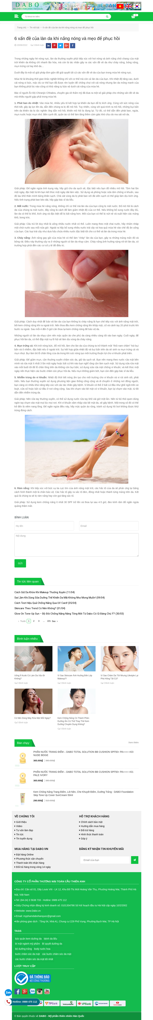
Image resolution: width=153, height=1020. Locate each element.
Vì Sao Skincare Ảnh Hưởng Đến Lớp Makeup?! (75, 677)
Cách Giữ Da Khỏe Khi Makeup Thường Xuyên (40, 592)
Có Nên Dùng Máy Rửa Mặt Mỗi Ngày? (32, 718)
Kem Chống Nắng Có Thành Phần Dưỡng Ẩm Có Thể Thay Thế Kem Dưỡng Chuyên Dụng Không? (73, 721)
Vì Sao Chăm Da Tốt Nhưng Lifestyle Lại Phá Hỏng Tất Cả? (119, 677)
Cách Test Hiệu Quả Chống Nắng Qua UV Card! (40, 603)
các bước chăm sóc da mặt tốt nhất (34, 959)
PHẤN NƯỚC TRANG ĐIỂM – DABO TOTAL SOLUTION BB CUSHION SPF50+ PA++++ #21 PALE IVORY (83, 773)
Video (19, 826)
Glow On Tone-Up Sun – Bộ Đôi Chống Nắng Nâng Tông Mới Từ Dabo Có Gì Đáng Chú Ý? (64, 613)
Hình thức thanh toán (92, 834)
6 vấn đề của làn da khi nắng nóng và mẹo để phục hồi (67, 38)
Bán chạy (23, 743)
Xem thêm (133, 742)
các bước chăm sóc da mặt (56, 954)
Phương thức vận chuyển (29, 858)
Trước (21, 621)
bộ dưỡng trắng (23, 948)
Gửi (20, 563)
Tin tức (20, 834)
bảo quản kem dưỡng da (28, 938)
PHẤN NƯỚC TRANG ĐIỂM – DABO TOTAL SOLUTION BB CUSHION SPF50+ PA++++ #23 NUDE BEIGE (83, 753)
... (44, 621)
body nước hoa (42, 948)
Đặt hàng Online (25, 854)
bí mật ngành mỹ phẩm (27, 943)
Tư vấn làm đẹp (24, 830)
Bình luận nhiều (27, 638)
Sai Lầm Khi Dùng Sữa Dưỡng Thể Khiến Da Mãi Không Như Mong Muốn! (55, 597)
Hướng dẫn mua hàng (93, 826)
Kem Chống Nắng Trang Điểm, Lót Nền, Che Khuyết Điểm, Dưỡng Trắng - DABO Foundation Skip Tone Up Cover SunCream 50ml (83, 793)
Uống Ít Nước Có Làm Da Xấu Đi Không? (29, 677)
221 (49, 621)
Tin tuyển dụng (24, 838)
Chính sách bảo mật (92, 822)
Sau (55, 621)
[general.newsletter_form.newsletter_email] (105, 860)
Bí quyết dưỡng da (52, 943)
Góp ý (84, 838)
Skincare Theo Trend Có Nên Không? (35, 608)
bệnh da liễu (50, 938)
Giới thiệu (21, 822)
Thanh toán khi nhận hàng (30, 862)
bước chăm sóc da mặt (27, 954)
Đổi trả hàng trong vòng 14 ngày (33, 867)
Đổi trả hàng (87, 830)
